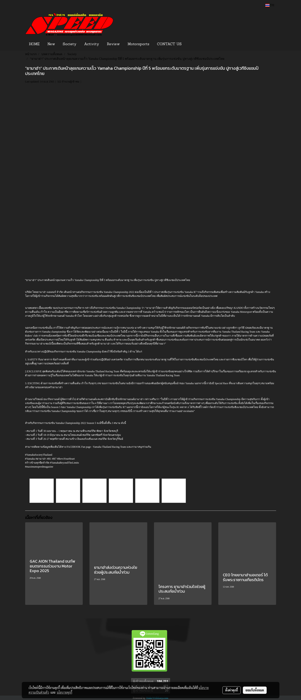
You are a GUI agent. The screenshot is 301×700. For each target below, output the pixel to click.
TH (269, 5)
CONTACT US (169, 44)
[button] (192, 44)
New (51, 44)
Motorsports (138, 44)
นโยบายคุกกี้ (64, 692)
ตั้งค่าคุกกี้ (231, 690)
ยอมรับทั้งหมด (255, 690)
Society (69, 44)
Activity (91, 44)
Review (113, 44)
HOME (34, 44)
